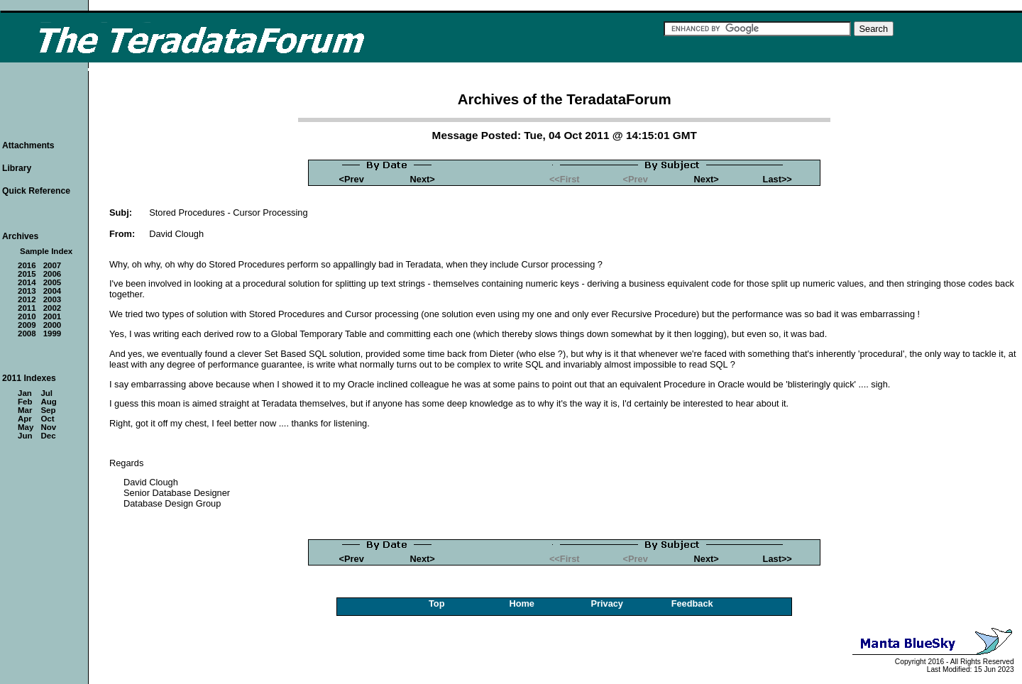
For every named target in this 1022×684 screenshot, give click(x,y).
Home (521, 603)
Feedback (692, 603)
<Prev (351, 179)
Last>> (777, 179)
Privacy (606, 603)
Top (437, 603)
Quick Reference (36, 191)
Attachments (28, 145)
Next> (422, 179)
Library (16, 168)
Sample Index (46, 251)
